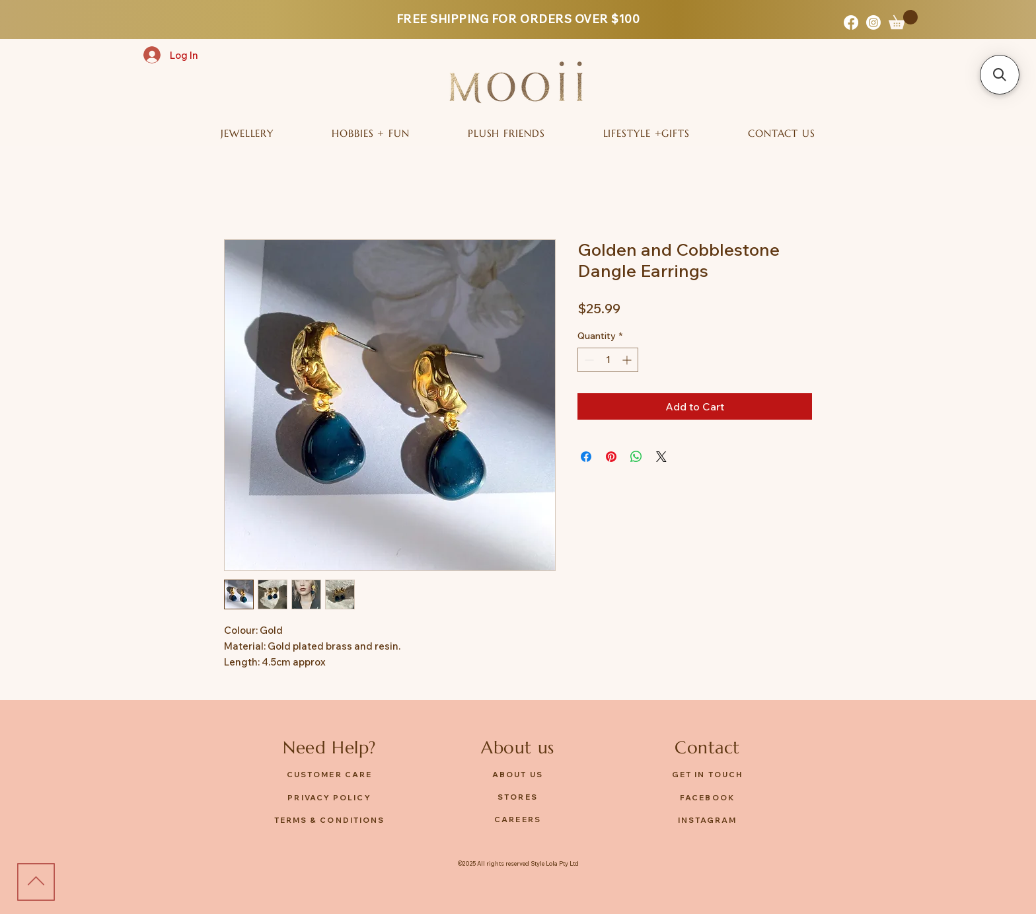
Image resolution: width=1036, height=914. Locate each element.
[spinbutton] (608, 359)
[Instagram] (873, 22)
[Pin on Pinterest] (611, 457)
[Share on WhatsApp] (636, 457)
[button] (903, 19)
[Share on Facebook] (586, 457)
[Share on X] (661, 457)
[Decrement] (587, 359)
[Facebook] (851, 22)
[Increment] (628, 359)
